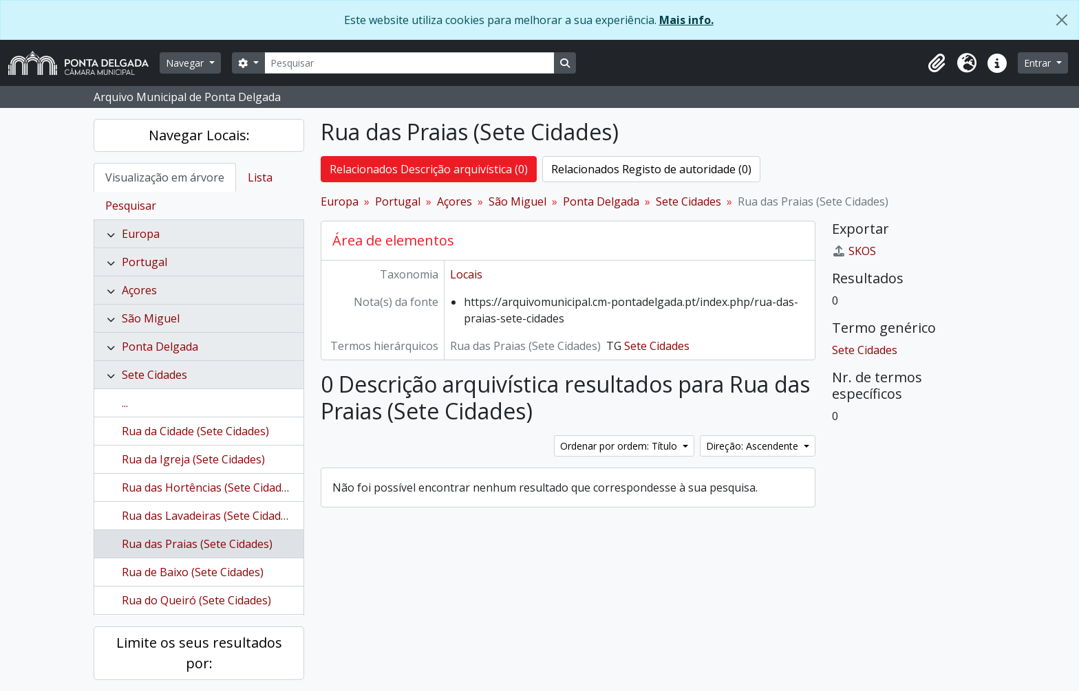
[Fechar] (1061, 20)
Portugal (144, 262)
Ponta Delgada (160, 346)
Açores (139, 290)
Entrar (1039, 62)
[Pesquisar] (409, 63)
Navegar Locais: (199, 135)
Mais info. (686, 20)
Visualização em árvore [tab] (164, 177)
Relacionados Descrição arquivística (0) (429, 169)
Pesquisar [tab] (130, 205)
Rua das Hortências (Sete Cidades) (209, 487)
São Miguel (151, 318)
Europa (141, 233)
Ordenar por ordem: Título (620, 445)
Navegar (186, 62)
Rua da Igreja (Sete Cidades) (193, 459)
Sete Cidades (154, 374)
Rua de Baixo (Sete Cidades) (193, 572)
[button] (936, 63)
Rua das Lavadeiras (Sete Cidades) (209, 515)
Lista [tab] (260, 177)
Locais (466, 274)
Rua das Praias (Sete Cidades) (197, 543)
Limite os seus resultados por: (199, 652)
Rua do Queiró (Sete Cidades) (196, 600)
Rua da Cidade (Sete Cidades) (195, 431)
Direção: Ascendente (753, 445)
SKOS (854, 251)
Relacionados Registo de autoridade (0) (651, 169)
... (125, 402)
